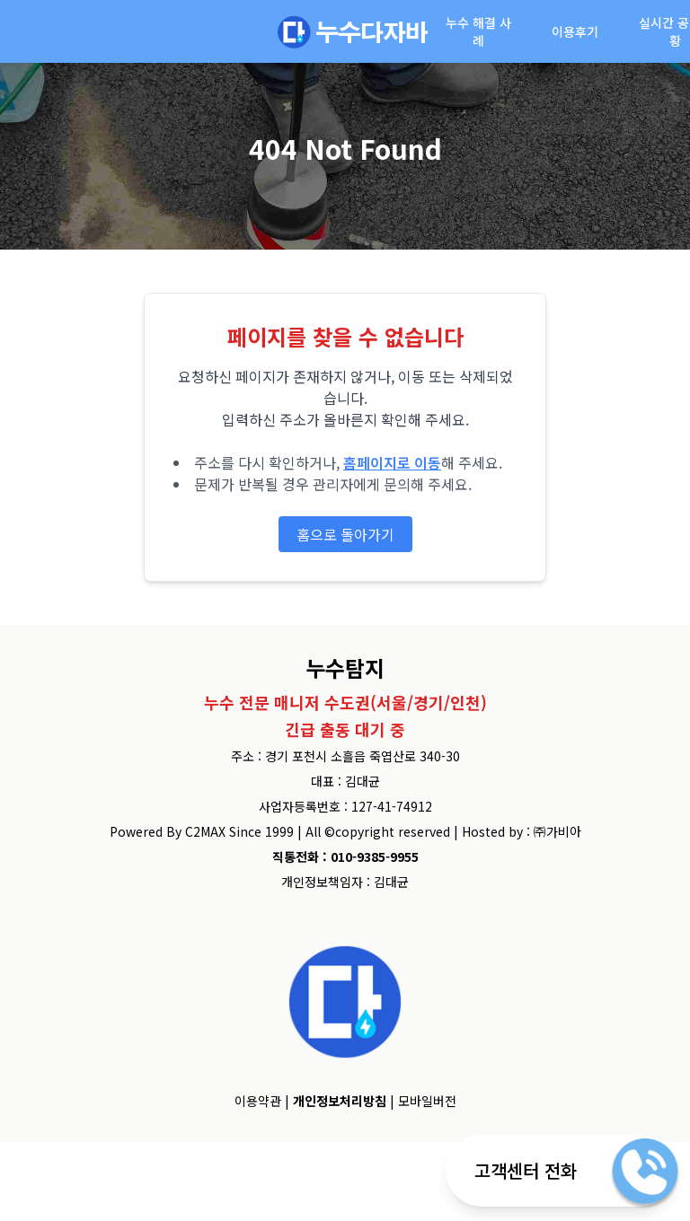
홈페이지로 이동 (392, 462)
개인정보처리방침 (339, 1101)
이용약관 (257, 1101)
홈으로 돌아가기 (345, 534)
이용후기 (575, 31)
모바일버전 (427, 1101)
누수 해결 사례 (478, 31)
